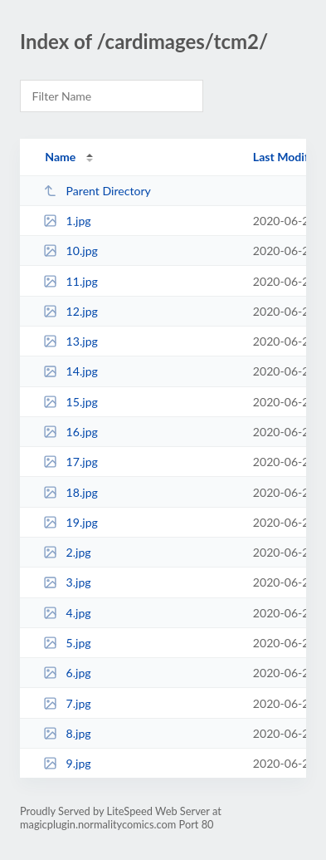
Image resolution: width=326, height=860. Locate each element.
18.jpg (70, 492)
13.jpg (70, 341)
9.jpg (67, 763)
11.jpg (70, 281)
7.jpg (67, 703)
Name (60, 157)
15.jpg (70, 402)
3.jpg (67, 582)
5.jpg (67, 643)
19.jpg (70, 522)
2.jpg (67, 552)
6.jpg (67, 673)
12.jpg (70, 311)
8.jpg (67, 733)
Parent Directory (97, 191)
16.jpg (70, 432)
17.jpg (70, 462)
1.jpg (67, 221)
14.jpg (70, 371)
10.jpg (70, 250)
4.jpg (67, 613)
